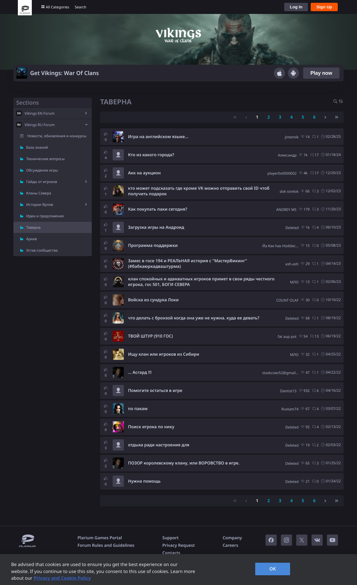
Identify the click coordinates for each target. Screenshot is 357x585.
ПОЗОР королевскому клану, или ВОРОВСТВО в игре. (184, 463)
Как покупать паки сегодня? (157, 209)
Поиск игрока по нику (151, 427)
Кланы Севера (38, 193)
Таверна (33, 227)
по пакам (138, 408)
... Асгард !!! (140, 372)
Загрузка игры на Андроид (156, 227)
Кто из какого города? (151, 155)
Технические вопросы (45, 158)
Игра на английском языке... (158, 136)
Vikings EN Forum (40, 113)
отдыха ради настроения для (158, 445)
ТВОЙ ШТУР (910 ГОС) (150, 336)
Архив (31, 238)
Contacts (171, 553)
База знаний (37, 147)
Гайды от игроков (41, 181)
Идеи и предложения (45, 215)
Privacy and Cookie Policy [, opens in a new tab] (62, 578)
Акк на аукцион (144, 173)
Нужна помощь (144, 481)
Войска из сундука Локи (153, 300)
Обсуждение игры (42, 170)
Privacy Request (178, 545)
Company (232, 538)
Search (80, 6)
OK (272, 569)
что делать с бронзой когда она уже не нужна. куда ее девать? (193, 318)
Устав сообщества (42, 250)
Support (170, 538)
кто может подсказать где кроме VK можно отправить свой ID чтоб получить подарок (198, 191)
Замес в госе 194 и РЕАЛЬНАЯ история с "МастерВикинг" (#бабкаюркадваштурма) (187, 263)
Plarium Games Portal (100, 538)
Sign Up (324, 6)
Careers (230, 545)
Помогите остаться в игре (155, 390)
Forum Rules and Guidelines (106, 545)
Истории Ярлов (39, 204)
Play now (321, 73)
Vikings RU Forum (40, 124)
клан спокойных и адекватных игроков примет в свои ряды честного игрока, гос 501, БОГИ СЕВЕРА (201, 281)
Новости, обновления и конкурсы (56, 135)
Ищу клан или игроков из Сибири (163, 354)
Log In (296, 6)
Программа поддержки (153, 245)
